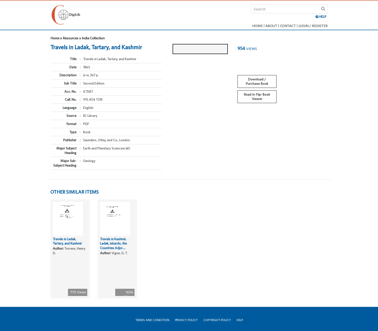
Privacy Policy (186, 320)
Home (257, 25)
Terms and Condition (152, 320)
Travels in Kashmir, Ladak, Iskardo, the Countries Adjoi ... (113, 256)
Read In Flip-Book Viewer (257, 91)
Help (239, 320)
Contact (288, 25)
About (271, 25)
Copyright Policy (217, 320)
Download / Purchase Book (257, 76)
